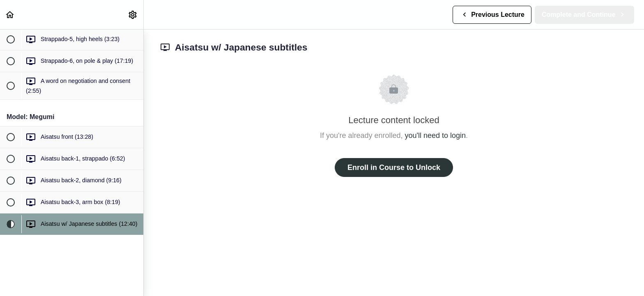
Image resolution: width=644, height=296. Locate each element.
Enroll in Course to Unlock (393, 167)
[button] (10, 14)
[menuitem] (133, 14)
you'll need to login (435, 135)
